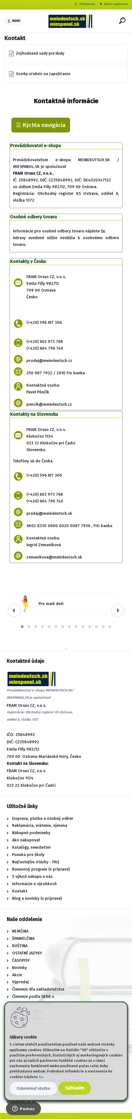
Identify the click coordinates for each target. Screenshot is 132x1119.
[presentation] (14, 610)
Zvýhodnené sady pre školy (40, 53)
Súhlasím (74, 1088)
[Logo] (70, 21)
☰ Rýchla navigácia (40, 125)
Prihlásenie (87, 4)
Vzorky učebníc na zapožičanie (43, 73)
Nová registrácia (116, 4)
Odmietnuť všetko (33, 1088)
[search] (122, 20)
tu (103, 231)
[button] (22, 626)
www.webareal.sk (71, 1115)
